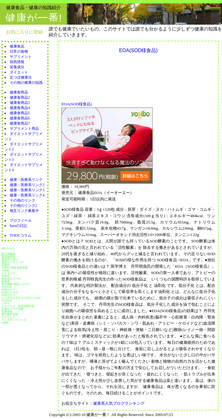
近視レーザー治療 (12, 308)
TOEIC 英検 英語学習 (15, 267)
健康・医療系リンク (26, 180)
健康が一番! (33, 18)
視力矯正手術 (10, 314)
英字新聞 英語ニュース (16, 284)
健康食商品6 (20, 118)
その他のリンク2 (23, 205)
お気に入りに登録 (24, 31)
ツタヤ (6, 303)
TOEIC (6, 275)
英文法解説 (8, 253)
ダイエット (19, 72)
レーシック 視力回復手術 (18, 306)
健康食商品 (19, 92)
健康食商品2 (20, 97)
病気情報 (17, 62)
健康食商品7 (20, 123)
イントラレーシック (14, 319)
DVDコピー (9, 289)
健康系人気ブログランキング (118, 403)
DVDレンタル (10, 292)
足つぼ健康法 (21, 77)
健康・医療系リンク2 (27, 185)
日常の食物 (19, 51)
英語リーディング (12, 262)
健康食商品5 (20, 113)
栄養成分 (17, 67)
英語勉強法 (8, 256)
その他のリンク (22, 200)
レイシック (8, 317)
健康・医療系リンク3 (27, 190)
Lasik (5, 322)
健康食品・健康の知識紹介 (33, 7)
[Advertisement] (87, 76)
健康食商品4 (20, 108)
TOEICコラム (20, 235)
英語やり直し (10, 259)
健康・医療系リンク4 (27, 195)
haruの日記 (18, 226)
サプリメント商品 (24, 128)
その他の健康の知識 (26, 82)
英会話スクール (11, 278)
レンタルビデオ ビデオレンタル (21, 297)
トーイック (8, 273)
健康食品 (17, 46)
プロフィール (21, 220)
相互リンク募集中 (24, 211)
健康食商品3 (20, 102)
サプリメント (21, 57)
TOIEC (6, 270)
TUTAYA (7, 286)
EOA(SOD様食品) (76, 104)
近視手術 (7, 311)
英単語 (6, 264)
